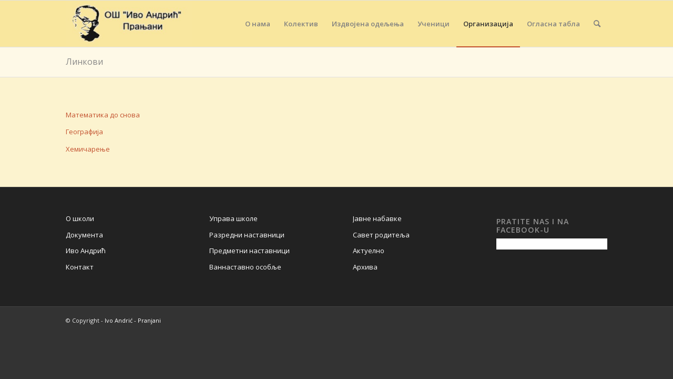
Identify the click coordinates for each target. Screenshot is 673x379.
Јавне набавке (377, 218)
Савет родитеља (381, 235)
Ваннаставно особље (245, 267)
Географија (84, 131)
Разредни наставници (246, 235)
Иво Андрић (86, 250)
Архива (365, 267)
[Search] (597, 24)
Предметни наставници (249, 250)
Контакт (80, 267)
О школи (80, 218)
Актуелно (368, 250)
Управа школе (233, 218)
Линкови (84, 61)
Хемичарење (88, 149)
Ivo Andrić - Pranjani (133, 320)
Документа (84, 235)
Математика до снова (103, 114)
